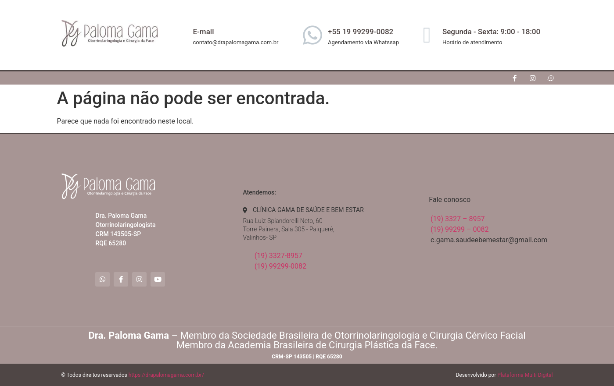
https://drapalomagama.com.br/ (166, 375)
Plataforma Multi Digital (525, 375)
